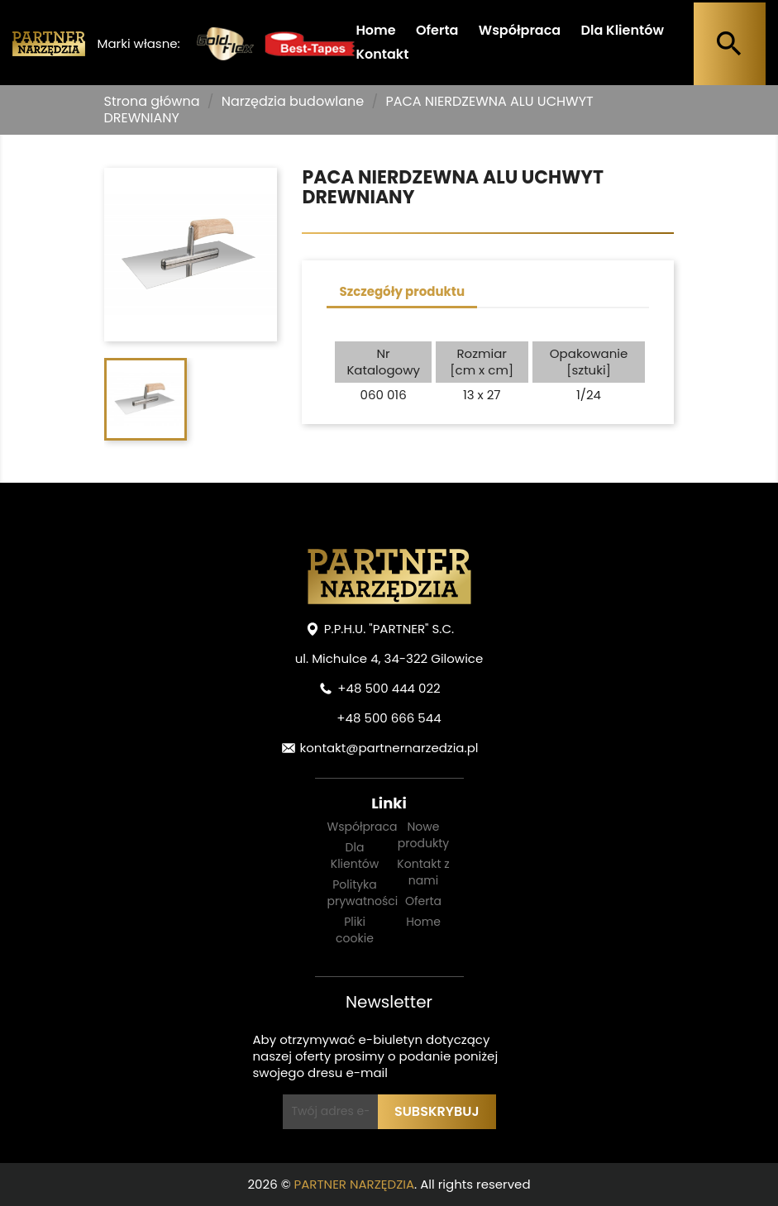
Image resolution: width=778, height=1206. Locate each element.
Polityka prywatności (363, 892)
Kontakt (382, 54)
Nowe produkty (423, 834)
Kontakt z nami (423, 872)
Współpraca (520, 30)
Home (375, 30)
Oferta (437, 30)
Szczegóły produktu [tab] (402, 291)
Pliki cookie (355, 929)
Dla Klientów (621, 30)
